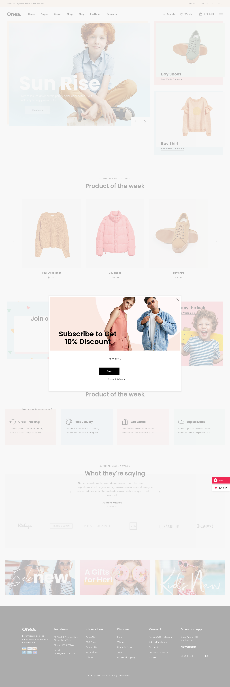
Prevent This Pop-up (117, 379)
